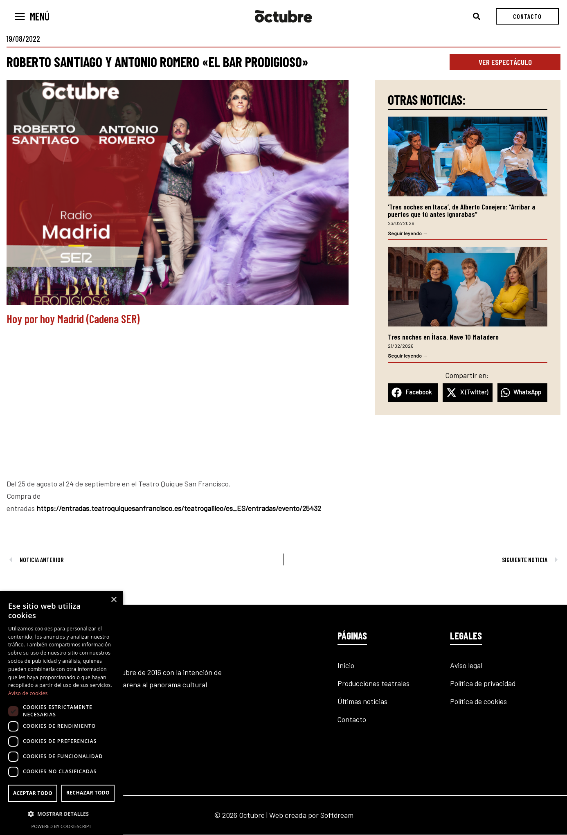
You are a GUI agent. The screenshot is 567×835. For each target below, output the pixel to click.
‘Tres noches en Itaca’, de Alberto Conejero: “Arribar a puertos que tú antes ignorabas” (462, 210)
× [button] (113, 600)
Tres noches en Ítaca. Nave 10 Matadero (443, 337)
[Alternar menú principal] (31, 16)
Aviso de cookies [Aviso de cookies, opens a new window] (28, 693)
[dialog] (61, 713)
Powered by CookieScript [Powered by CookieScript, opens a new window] (62, 826)
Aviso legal (466, 665)
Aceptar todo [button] (32, 793)
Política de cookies (478, 701)
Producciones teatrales (374, 683)
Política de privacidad (483, 683)
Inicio (346, 665)
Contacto (352, 719)
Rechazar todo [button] (88, 792)
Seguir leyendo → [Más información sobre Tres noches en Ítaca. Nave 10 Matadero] (408, 356)
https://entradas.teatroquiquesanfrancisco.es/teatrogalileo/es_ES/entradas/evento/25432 (179, 508)
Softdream (336, 815)
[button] (477, 16)
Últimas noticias (362, 701)
